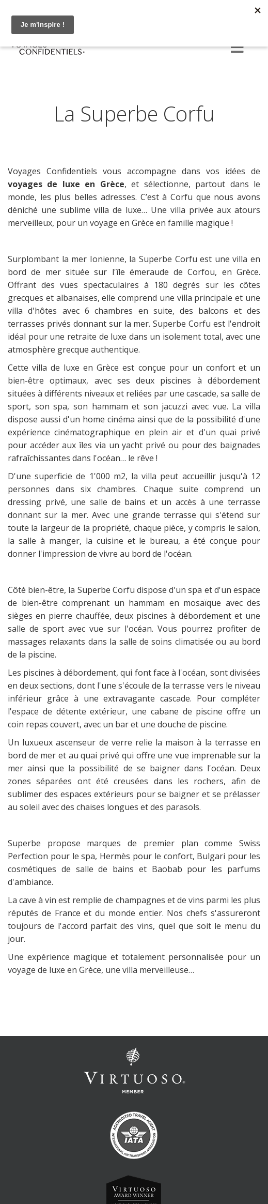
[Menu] (237, 48)
